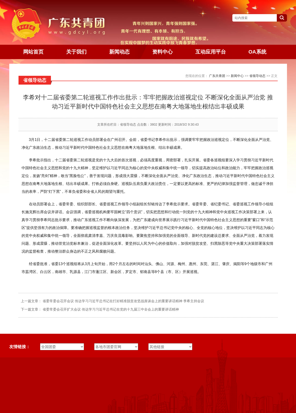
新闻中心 (237, 76)
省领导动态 (257, 76)
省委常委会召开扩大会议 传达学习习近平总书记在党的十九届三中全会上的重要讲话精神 (111, 309)
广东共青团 (217, 76)
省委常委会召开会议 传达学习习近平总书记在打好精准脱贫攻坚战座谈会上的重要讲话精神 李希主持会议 (123, 301)
